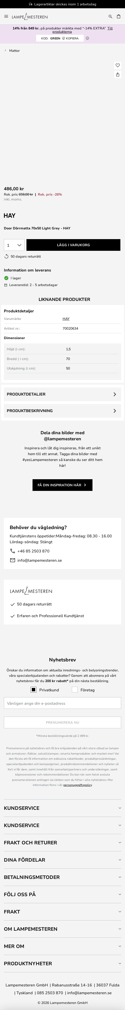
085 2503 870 (50, 992)
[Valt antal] (14, 245)
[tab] (62, 808)
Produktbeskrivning (30, 410)
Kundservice (21, 808)
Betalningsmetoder (32, 877)
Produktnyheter (28, 963)
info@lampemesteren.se (39, 560)
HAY (66, 318)
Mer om (14, 946)
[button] (117, 65)
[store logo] (33, 16)
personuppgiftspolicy (77, 785)
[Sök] (110, 16)
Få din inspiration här (59, 485)
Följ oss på (20, 894)
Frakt (12, 911)
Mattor (14, 50)
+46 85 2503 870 (33, 550)
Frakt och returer (30, 842)
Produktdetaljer (26, 394)
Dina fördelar (24, 860)
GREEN (60, 38)
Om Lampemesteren (31, 929)
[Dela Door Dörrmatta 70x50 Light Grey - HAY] (117, 74)
